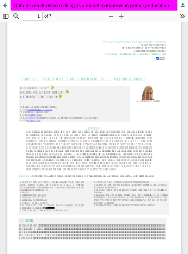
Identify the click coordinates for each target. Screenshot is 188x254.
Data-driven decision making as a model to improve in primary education (91, 5)
